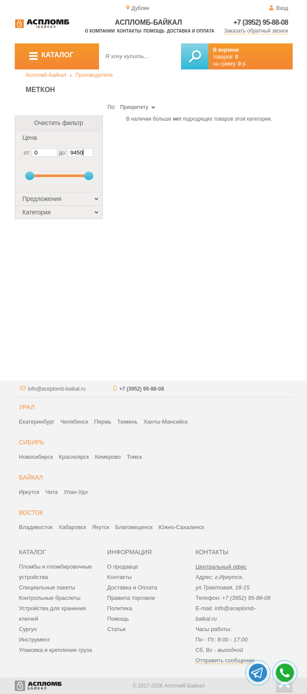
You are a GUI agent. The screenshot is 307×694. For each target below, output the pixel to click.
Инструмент (34, 639)
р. (242, 64)
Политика (119, 608)
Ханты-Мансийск (166, 421)
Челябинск (74, 421)
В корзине (226, 50)
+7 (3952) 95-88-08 (261, 22)
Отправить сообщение (224, 660)
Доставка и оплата (190, 31)
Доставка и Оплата (132, 587)
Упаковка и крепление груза (55, 650)
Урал (27, 407)
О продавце (122, 566)
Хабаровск (72, 527)
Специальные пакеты (47, 587)
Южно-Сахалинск (181, 527)
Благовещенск (133, 527)
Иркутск (29, 492)
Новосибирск (36, 457)
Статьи (116, 629)
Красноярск (74, 457)
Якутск (100, 527)
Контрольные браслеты (50, 598)
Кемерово (108, 457)
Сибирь (31, 442)
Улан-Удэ (76, 492)
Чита (51, 492)
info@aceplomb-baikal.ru (57, 389)
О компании (100, 31)
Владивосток (36, 527)
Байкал (31, 477)
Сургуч (28, 629)
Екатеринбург (37, 421)
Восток (31, 512)
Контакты (129, 31)
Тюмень (127, 421)
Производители (94, 75)
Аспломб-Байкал (46, 75)
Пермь (103, 421)
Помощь (154, 31)
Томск (134, 457)
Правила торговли (131, 598)
